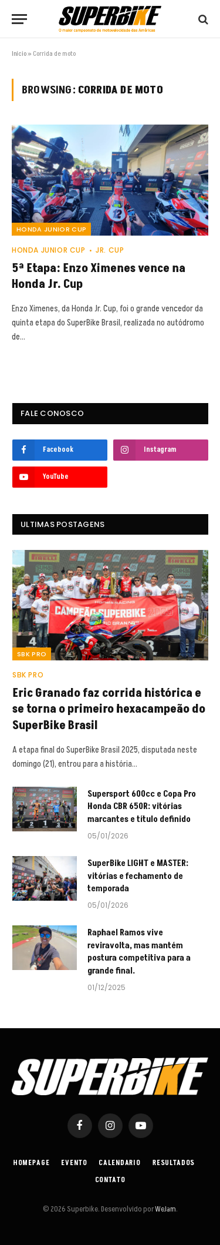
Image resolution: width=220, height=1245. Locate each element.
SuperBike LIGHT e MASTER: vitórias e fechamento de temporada (137, 876)
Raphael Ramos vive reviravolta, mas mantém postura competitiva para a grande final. (139, 951)
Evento (74, 1163)
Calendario (119, 1163)
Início (19, 54)
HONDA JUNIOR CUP (51, 229)
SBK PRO (31, 654)
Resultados (174, 1163)
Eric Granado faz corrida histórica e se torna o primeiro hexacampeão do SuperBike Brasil (108, 709)
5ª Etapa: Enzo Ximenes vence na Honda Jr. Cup (98, 276)
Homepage (31, 1163)
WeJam (165, 1209)
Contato (110, 1180)
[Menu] (19, 19)
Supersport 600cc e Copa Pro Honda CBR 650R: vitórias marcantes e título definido (141, 806)
